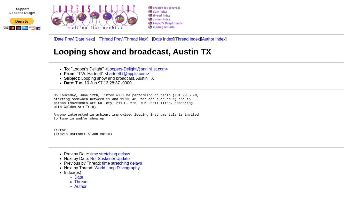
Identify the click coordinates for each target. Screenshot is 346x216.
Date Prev (64, 39)
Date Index (163, 39)
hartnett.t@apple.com (127, 73)
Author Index (214, 39)
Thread (81, 192)
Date (78, 187)
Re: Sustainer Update (110, 168)
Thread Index (187, 39)
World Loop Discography (117, 178)
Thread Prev (111, 39)
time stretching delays (110, 164)
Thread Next (136, 39)
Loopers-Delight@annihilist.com (136, 69)
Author (80, 196)
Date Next (84, 39)
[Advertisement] (22, 138)
